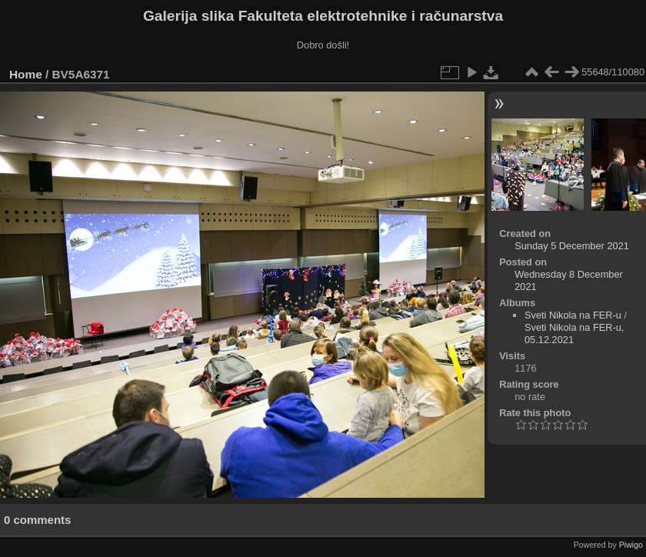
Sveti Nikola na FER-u (572, 315)
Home (25, 74)
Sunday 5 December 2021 (571, 246)
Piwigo (631, 544)
